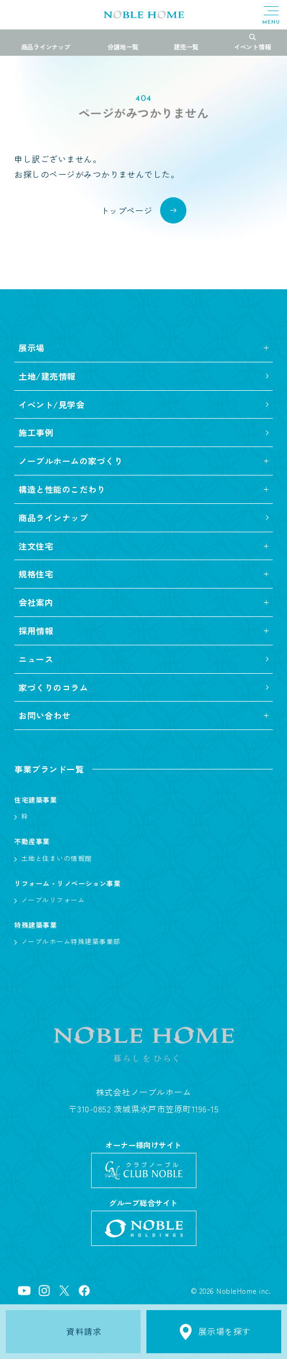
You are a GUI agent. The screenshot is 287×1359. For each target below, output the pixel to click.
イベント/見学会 (51, 404)
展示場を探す (214, 1332)
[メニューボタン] (271, 16)
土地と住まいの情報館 (56, 858)
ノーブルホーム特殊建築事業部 (71, 941)
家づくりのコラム (53, 687)
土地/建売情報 (46, 376)
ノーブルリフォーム (53, 900)
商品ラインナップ (53, 517)
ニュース (35, 659)
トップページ (127, 210)
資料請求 (73, 1332)
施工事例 (35, 432)
